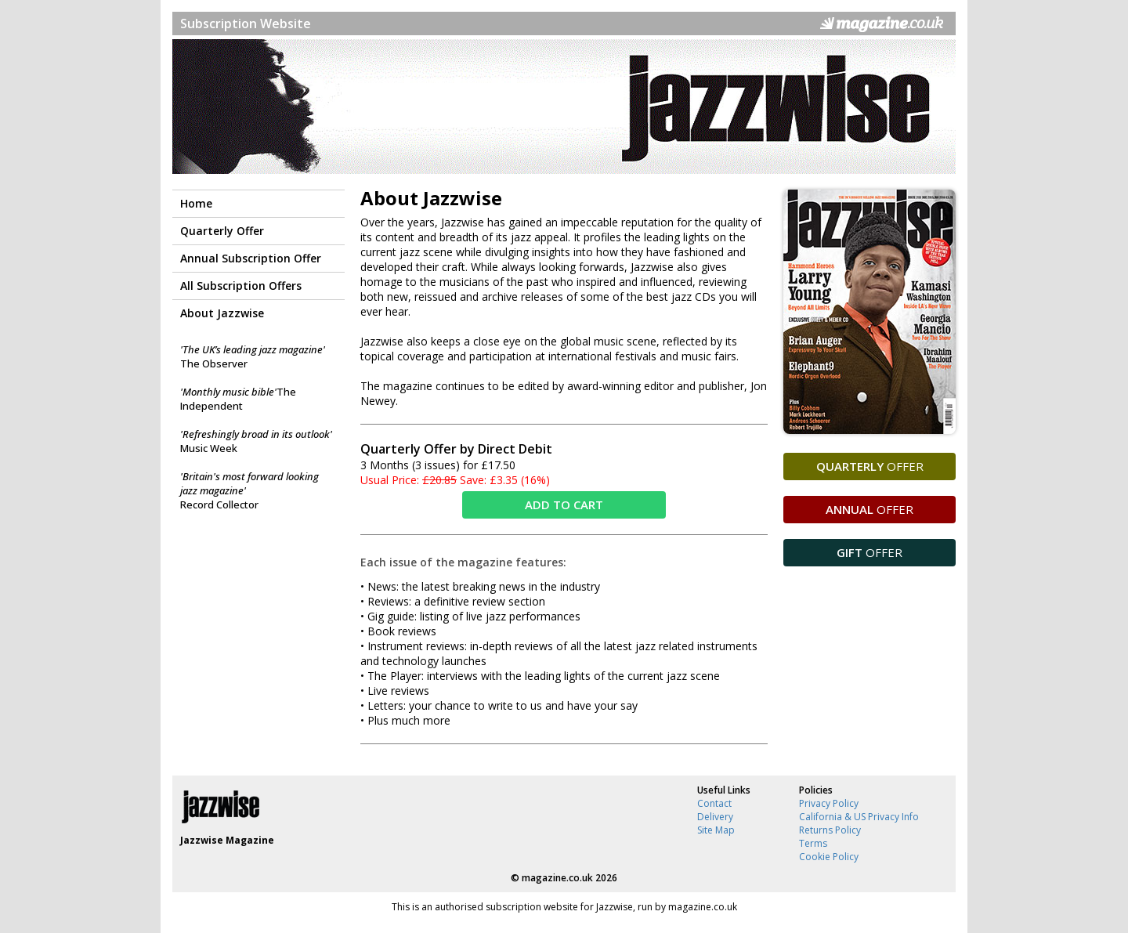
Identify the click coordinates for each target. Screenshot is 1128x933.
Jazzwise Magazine (227, 840)
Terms (813, 843)
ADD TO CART (564, 504)
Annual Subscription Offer (250, 258)
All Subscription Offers (241, 285)
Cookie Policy (829, 856)
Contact (714, 803)
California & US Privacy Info (859, 816)
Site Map (716, 830)
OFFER (870, 466)
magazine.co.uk (557, 877)
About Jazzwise (222, 313)
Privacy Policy (829, 803)
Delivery (715, 816)
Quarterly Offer (222, 230)
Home (196, 203)
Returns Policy (830, 830)
